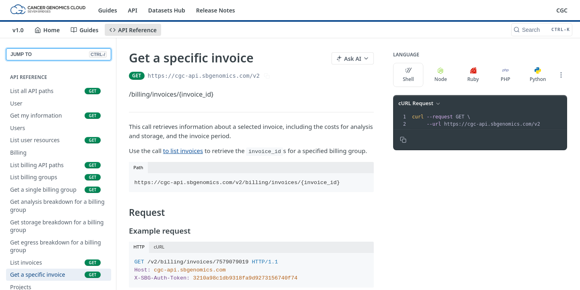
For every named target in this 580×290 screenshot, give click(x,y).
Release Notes (215, 10)
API (132, 10)
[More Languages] (561, 75)
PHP (505, 75)
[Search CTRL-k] (542, 30)
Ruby (473, 75)
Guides (107, 10)
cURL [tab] (159, 247)
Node (441, 75)
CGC (562, 10)
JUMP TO (58, 54)
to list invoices (183, 151)
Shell (408, 75)
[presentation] (488, 120)
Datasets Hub (166, 10)
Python (538, 75)
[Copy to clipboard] (403, 140)
